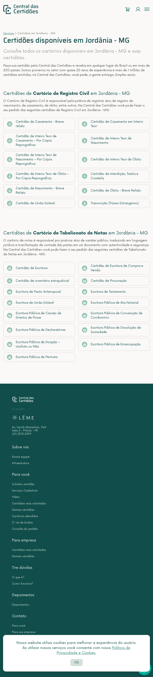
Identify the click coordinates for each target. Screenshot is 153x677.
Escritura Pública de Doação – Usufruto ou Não (33, 344)
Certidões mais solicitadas (29, 503)
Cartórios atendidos (25, 516)
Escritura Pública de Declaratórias (36, 330)
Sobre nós (20, 447)
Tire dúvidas (22, 567)
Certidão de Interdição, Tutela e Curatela (110, 176)
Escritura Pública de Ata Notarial (110, 302)
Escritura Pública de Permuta (32, 357)
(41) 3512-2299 (21, 434)
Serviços (8, 33)
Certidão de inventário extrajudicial (38, 281)
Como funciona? (22, 583)
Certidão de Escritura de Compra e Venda (112, 268)
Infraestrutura (20, 463)
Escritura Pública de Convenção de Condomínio (112, 315)
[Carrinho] (127, 9)
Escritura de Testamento (104, 291)
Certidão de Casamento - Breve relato (35, 124)
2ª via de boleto (22, 522)
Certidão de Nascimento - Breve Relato (35, 190)
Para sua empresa (23, 632)
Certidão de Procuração (104, 281)
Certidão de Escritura (27, 268)
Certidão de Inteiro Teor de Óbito (111, 159)
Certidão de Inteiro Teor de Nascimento (107, 140)
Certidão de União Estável (31, 203)
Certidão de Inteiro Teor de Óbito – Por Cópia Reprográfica (38, 176)
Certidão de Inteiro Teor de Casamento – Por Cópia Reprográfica (32, 140)
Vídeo (16, 497)
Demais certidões (23, 510)
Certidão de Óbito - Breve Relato (111, 190)
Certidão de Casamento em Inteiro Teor (112, 124)
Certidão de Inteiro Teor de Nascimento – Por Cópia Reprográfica (32, 159)
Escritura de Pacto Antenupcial (34, 291)
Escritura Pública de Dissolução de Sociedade (111, 330)
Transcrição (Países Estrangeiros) (110, 203)
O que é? (18, 577)
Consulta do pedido (25, 529)
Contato (19, 616)
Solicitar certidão (23, 484)
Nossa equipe (21, 457)
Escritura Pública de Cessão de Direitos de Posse (34, 315)
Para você (21, 474)
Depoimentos (23, 595)
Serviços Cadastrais (25, 490)
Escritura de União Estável (30, 302)
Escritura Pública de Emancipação (111, 344)
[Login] (138, 9)
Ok (76, 662)
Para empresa (24, 540)
